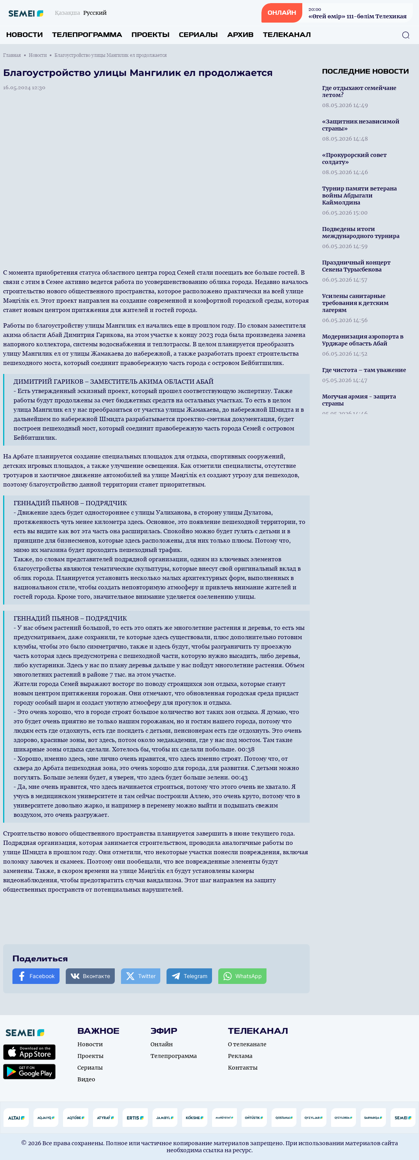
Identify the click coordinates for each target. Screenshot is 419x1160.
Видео (86, 1079)
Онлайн (162, 1044)
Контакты (243, 1067)
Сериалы (198, 35)
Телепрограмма (87, 35)
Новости (24, 35)
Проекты (150, 35)
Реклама (240, 1056)
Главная (12, 55)
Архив (240, 35)
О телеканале (247, 1044)
